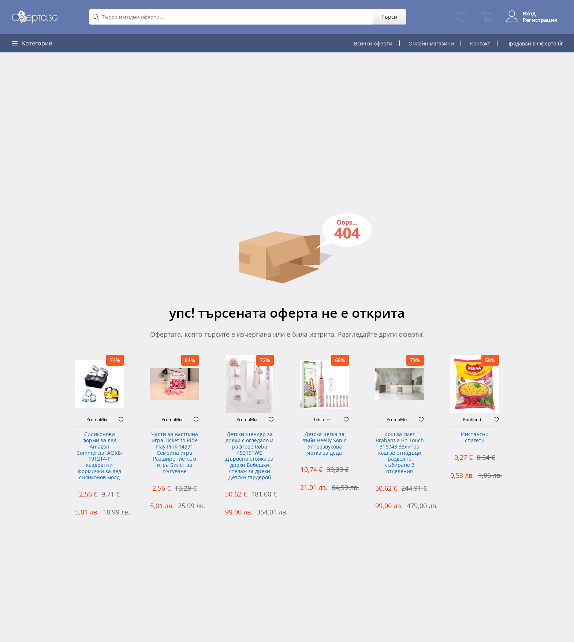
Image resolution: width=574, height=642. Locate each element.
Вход (529, 13)
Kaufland (472, 419)
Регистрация (540, 20)
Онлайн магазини (431, 43)
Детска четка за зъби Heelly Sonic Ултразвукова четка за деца (324, 443)
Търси (389, 16)
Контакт (480, 43)
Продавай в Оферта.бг (534, 43)
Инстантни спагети (475, 437)
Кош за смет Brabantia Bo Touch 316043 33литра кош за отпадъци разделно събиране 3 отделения (400, 453)
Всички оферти (373, 43)
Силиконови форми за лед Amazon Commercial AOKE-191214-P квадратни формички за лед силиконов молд (100, 456)
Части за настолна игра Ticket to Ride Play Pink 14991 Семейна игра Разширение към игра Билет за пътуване (174, 453)
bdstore (322, 419)
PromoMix (96, 419)
